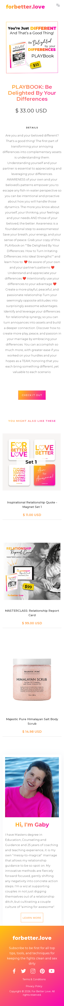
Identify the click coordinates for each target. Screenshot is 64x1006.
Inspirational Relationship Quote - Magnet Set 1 (32, 505)
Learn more (32, 917)
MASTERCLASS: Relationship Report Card (32, 613)
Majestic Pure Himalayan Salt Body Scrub (32, 721)
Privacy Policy (34, 986)
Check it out (32, 395)
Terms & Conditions (34, 979)
